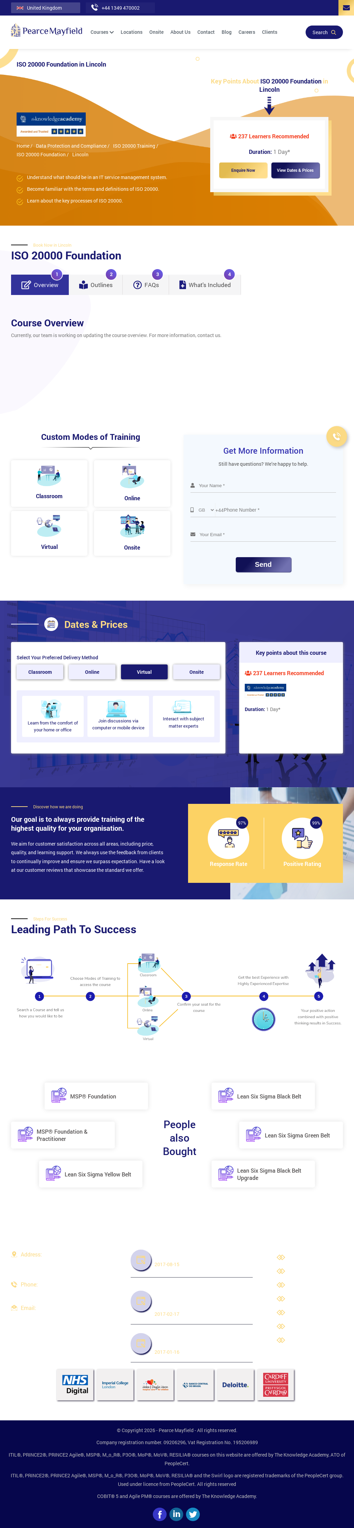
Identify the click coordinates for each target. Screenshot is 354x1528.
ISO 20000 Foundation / (43, 154)
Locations (131, 32)
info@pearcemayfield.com (49, 1316)
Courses (102, 32)
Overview (42, 282)
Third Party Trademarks (316, 1313)
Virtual (144, 672)
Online (92, 672)
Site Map (300, 1341)
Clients (269, 32)
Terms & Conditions (311, 1299)
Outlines (98, 282)
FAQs (148, 282)
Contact (206, 32)
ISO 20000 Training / (135, 145)
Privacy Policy (305, 1285)
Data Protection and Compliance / (73, 145)
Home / (24, 145)
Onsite (156, 32)
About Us (180, 32)
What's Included (207, 282)
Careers (247, 32)
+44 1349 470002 (40, 1293)
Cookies (299, 1327)
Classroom (40, 672)
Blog (227, 32)
